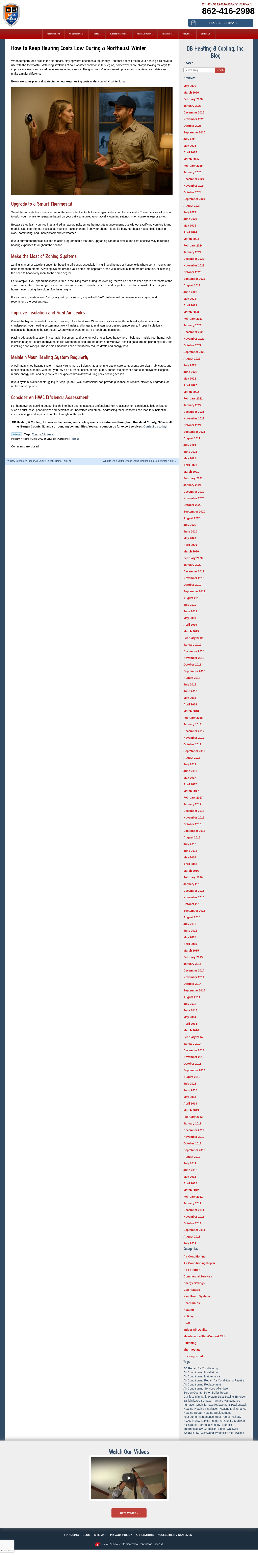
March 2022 (191, 391)
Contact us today (155, 426)
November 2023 (193, 265)
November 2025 (193, 119)
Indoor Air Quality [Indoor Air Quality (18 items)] (222, 1420)
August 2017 (191, 757)
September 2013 (194, 1070)
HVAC (187, 1323)
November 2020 (193, 498)
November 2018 (193, 657)
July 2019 (189, 604)
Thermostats (191, 1349)
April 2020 (190, 544)
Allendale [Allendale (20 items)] (222, 1388)
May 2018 (189, 697)
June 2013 (190, 1090)
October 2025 (192, 125)
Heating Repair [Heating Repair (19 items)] (192, 1412)
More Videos (128, 1512)
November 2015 (193, 897)
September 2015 (194, 910)
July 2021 (189, 445)
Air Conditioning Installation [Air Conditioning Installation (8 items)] (200, 1372)
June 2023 (190, 292)
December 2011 (193, 1210)
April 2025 (190, 152)
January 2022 (192, 405)
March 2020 (191, 551)
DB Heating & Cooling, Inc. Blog (216, 52)
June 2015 (190, 930)
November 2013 (193, 1057)
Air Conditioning (194, 1256)
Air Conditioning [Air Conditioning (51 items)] (208, 1368)
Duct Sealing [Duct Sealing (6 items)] (226, 1396)
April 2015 (190, 943)
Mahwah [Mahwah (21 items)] (239, 1420)
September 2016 (194, 830)
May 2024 (189, 225)
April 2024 (190, 232)
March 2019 (191, 631)
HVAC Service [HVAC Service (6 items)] (201, 1420)
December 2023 (193, 258)
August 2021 (191, 438)
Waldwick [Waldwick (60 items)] (233, 1428)
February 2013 (193, 1116)
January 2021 (192, 485)
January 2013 (192, 1123)
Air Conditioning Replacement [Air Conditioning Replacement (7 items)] (202, 1384)
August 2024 (191, 205)
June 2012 (190, 1170)
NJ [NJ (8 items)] (185, 1424)
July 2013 (189, 1083)
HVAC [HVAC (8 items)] (187, 1420)
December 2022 (193, 332)
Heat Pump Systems (197, 1296)
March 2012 (191, 1190)
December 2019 (193, 571)
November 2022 (193, 338)
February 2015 (193, 957)
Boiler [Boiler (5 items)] (207, 1392)
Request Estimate (223, 22)
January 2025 (192, 172)
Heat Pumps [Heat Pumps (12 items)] (223, 1416)
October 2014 (192, 983)
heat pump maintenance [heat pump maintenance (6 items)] (198, 1416)
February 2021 (193, 478)
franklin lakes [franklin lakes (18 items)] (191, 1400)
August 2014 (191, 997)
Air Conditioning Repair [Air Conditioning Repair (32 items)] (197, 1380)
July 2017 (189, 764)
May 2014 (189, 1017)
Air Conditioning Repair (199, 1263)
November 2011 (193, 1216)
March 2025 (191, 159)
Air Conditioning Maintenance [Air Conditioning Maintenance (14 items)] (201, 1376)
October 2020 (192, 505)
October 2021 (192, 425)
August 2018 (191, 677)
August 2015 (191, 917)
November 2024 (193, 185)
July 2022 (189, 365)
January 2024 (192, 252)
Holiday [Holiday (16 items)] (236, 1416)
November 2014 (193, 977)
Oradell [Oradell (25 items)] (192, 1424)
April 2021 (190, 465)
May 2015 (189, 937)
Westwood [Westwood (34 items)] (207, 1432)
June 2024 (190, 219)
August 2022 (191, 358)
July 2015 (189, 924)
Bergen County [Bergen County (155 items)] (192, 1392)
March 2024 (191, 238)
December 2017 (193, 731)
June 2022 (190, 371)
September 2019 (194, 591)
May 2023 (189, 298)
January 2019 (192, 644)
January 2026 (192, 105)
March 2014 (191, 1030)
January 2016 (192, 884)
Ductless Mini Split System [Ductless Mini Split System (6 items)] (200, 1396)
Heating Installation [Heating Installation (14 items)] (206, 1408)
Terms (10, 1551)
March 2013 (191, 1110)
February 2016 (193, 877)
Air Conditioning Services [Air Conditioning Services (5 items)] (199, 1388)
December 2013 (193, 1050)
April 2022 (190, 385)
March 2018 (191, 711)
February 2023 (193, 318)
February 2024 (193, 245)
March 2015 (191, 950)
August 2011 (191, 1236)
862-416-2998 (228, 11)
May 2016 (189, 857)
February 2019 (193, 638)
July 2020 (189, 524)
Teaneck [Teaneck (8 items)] (227, 1424)
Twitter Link (16, 434)
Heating (75, 438)
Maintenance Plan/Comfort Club (204, 1336)
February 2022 (193, 398)
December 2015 (193, 890)
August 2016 (191, 837)
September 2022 (194, 352)
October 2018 (192, 664)
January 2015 (192, 963)
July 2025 (189, 139)
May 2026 (189, 85)
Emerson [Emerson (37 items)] (241, 1396)
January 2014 (192, 1043)
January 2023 (192, 325)
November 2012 (193, 1136)
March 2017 (191, 791)
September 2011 (194, 1230)
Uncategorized (193, 1356)
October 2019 (192, 584)
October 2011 (192, 1223)
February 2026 (193, 99)
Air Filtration (191, 1269)
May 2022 (189, 378)
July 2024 (189, 212)
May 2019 (189, 618)
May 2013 (189, 1096)
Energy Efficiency (43, 434)
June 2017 (190, 771)
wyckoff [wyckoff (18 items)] (239, 1432)
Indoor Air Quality (195, 1329)
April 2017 (190, 784)
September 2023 (194, 278)
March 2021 (191, 471)
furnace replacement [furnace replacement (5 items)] (217, 1404)
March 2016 (191, 870)
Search (220, 70)
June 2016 (190, 850)
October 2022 (192, 345)
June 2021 (190, 451)
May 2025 (189, 145)
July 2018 (189, 684)
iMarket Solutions (110, 1544)
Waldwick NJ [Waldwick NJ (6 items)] (191, 1432)
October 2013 (192, 1063)
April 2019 (190, 624)
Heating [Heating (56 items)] (188, 1408)
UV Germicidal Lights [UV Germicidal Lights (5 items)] (212, 1428)
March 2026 (191, 92)
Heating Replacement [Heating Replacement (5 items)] (217, 1412)
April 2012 (190, 1183)
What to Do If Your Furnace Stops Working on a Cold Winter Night (138, 461)
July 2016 (189, 844)
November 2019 (193, 578)
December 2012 (193, 1130)
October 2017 (192, 744)
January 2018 (192, 724)
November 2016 (193, 817)
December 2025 (193, 112)
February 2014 (193, 1037)
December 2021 (193, 411)
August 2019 (191, 598)
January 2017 (192, 804)
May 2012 (189, 1176)
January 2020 (192, 564)
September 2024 (194, 199)
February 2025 (193, 165)
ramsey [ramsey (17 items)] (215, 1424)
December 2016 (193, 810)
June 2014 (190, 1010)
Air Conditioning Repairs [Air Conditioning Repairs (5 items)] (229, 1380)
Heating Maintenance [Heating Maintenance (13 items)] (233, 1408)
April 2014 (190, 1023)
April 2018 (190, 704)
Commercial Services (197, 1276)
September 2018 (194, 671)
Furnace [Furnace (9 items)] (206, 1400)
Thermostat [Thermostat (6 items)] (190, 1428)
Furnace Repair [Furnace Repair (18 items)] (193, 1404)
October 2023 (192, 272)
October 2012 (192, 1143)
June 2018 (190, 691)
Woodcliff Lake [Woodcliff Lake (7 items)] (224, 1432)
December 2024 (193, 179)
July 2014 (189, 1003)
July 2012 (189, 1163)
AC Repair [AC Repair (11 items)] (190, 1368)
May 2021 (189, 458)
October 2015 (192, 904)
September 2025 (194, 132)
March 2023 (191, 312)
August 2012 (191, 1156)
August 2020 (191, 518)
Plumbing (189, 1343)
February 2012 (193, 1196)
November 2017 (193, 737)
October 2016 (192, 824)
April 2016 (190, 864)
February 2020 (193, 558)
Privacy (3, 1551)
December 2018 (193, 651)
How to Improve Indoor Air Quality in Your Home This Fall (40, 461)
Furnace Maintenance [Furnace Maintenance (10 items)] (226, 1400)
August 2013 (191, 1077)
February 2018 (193, 717)
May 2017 (189, 777)
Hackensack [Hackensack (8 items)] (238, 1404)
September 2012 (194, 1150)
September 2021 (194, 431)
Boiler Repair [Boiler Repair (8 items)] (220, 1392)
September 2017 (194, 751)
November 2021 (193, 418)
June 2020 (190, 531)
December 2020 (193, 491)
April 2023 (190, 305)
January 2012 (192, 1203)
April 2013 (190, 1103)
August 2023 (191, 285)
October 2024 (192, 192)
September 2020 (194, 511)
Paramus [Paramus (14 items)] (204, 1424)
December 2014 (193, 970)
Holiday (188, 1316)
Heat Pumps (191, 1303)
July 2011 (189, 1243)
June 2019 (190, 611)
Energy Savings (194, 1283)
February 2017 (193, 797)
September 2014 (194, 990)
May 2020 (189, 538)
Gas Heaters (191, 1289)
